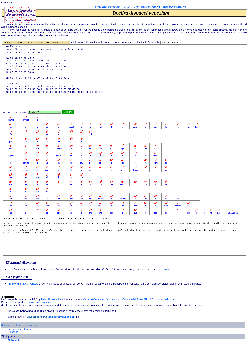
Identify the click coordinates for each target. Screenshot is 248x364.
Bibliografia (14, 358)
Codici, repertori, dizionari (147, 7)
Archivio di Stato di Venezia (23, 302)
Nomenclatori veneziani (174, 7)
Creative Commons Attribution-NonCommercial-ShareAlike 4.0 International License (130, 317)
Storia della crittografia (107, 7)
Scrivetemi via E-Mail (19, 347)
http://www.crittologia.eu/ (37, 320)
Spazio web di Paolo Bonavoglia (19, 343)
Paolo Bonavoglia (51, 317)
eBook (166, 288)
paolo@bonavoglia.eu (61, 335)
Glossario (13, 350)
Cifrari (126, 7)
